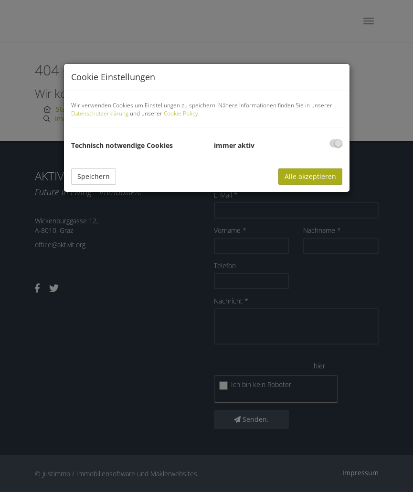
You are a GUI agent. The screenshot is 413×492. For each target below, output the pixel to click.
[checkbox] (335, 143)
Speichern (93, 176)
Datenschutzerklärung (99, 113)
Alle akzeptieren (310, 176)
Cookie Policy (181, 113)
